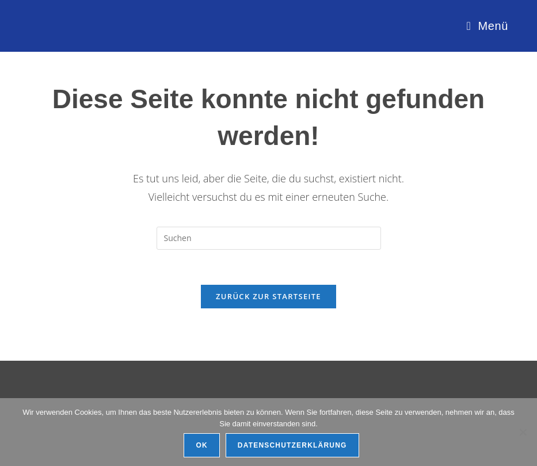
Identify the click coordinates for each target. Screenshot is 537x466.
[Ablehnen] (522, 432)
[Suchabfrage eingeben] (269, 238)
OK (201, 445)
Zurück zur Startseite (268, 296)
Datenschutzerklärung (292, 445)
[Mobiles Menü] (487, 26)
